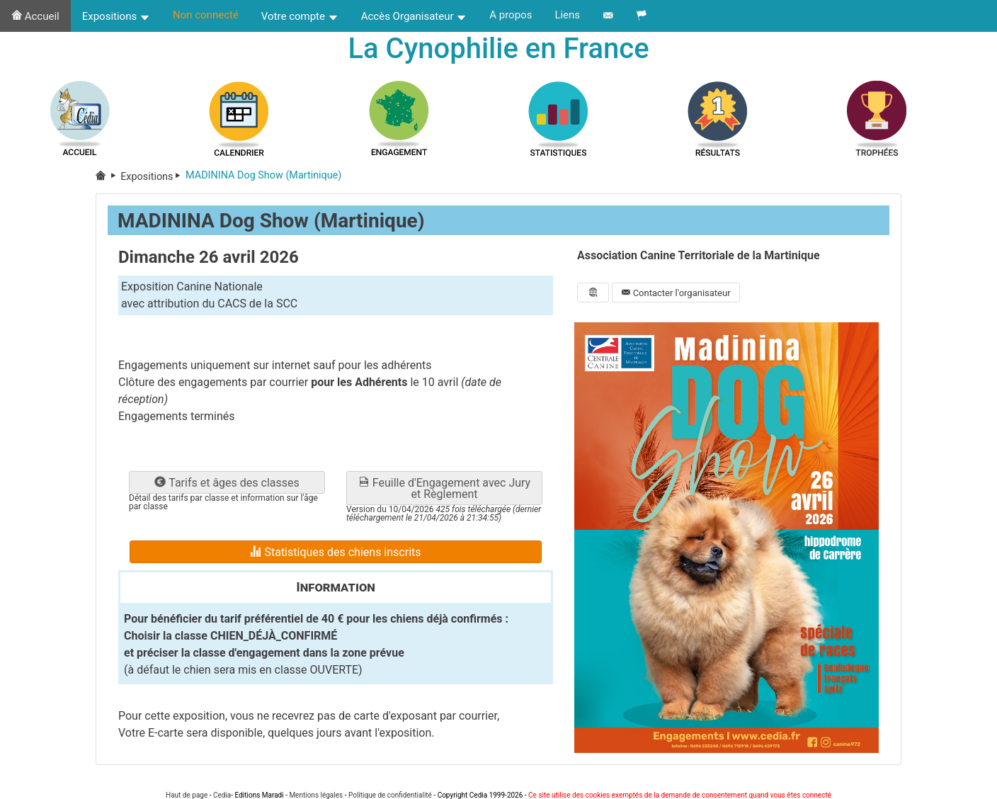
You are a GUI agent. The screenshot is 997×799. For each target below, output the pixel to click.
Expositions (116, 16)
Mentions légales (316, 795)
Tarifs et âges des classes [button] (226, 482)
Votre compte (299, 16)
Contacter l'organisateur (675, 293)
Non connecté (206, 14)
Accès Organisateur (414, 16)
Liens (567, 14)
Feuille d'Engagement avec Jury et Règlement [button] (444, 488)
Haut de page (186, 795)
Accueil (35, 16)
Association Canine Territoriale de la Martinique (698, 255)
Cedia (222, 795)
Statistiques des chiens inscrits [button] (335, 552)
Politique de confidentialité (390, 795)
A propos (510, 14)
